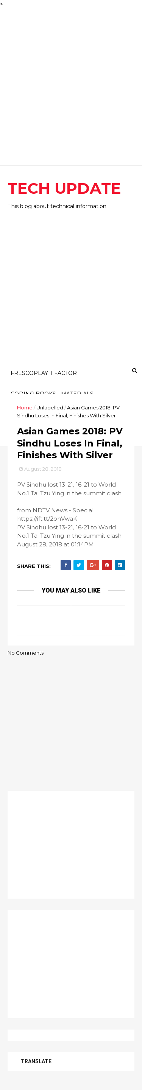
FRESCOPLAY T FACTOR (44, 373)
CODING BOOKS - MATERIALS (52, 393)
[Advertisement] (71, 79)
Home (25, 407)
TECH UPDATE (64, 188)
